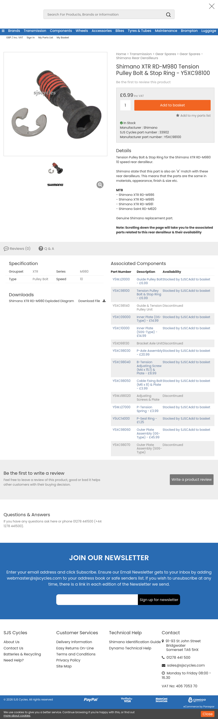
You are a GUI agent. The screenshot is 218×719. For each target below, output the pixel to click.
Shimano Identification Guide (135, 641)
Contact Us (13, 648)
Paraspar (208, 706)
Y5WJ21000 (121, 279)
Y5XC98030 (122, 350)
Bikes (119, 30)
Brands (14, 30)
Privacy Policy (68, 660)
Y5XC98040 (122, 362)
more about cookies (17, 715)
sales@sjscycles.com (186, 665)
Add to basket (199, 279)
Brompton (189, 30)
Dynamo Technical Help (130, 648)
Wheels (82, 30)
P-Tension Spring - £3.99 (147, 409)
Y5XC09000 (122, 317)
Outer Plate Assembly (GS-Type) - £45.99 (148, 433)
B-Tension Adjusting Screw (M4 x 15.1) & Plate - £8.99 (149, 367)
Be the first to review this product (143, 82)
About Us (11, 641)
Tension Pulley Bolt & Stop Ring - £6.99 (149, 294)
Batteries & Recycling (22, 654)
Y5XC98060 (122, 429)
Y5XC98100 (121, 290)
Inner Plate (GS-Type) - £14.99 (149, 319)
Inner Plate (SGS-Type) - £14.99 (147, 332)
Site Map (64, 666)
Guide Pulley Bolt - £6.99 (150, 281)
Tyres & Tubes (139, 30)
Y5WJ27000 (122, 407)
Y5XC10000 (121, 328)
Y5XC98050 (122, 381)
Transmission (35, 30)
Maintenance (166, 30)
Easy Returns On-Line (75, 648)
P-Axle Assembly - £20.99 (150, 352)
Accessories (102, 30)
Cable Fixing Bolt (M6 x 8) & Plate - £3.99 (149, 385)
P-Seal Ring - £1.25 (147, 420)
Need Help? (14, 660)
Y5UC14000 (121, 418)
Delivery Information (74, 641)
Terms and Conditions (76, 654)
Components (61, 30)
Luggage (208, 30)
